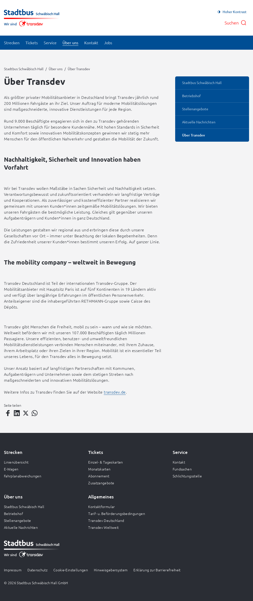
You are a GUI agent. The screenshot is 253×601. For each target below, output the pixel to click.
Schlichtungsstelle (187, 475)
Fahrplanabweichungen (22, 475)
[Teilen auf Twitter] (26, 413)
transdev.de (115, 392)
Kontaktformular (101, 506)
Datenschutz (37, 569)
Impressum (12, 569)
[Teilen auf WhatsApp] (35, 413)
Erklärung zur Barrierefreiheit (157, 569)
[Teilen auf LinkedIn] (17, 413)
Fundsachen (182, 469)
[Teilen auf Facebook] (8, 413)
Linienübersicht (16, 462)
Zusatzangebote (101, 482)
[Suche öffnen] (235, 23)
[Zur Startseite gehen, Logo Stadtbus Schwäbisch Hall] (31, 18)
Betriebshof (13, 513)
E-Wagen (11, 469)
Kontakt (179, 462)
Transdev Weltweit (103, 527)
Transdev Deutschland (106, 520)
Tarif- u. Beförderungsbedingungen (116, 513)
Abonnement (98, 475)
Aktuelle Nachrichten (21, 527)
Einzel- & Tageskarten (105, 462)
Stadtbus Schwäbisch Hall (23, 69)
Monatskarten (99, 469)
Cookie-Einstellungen (70, 569)
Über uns (56, 69)
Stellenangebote (17, 520)
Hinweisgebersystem (110, 569)
